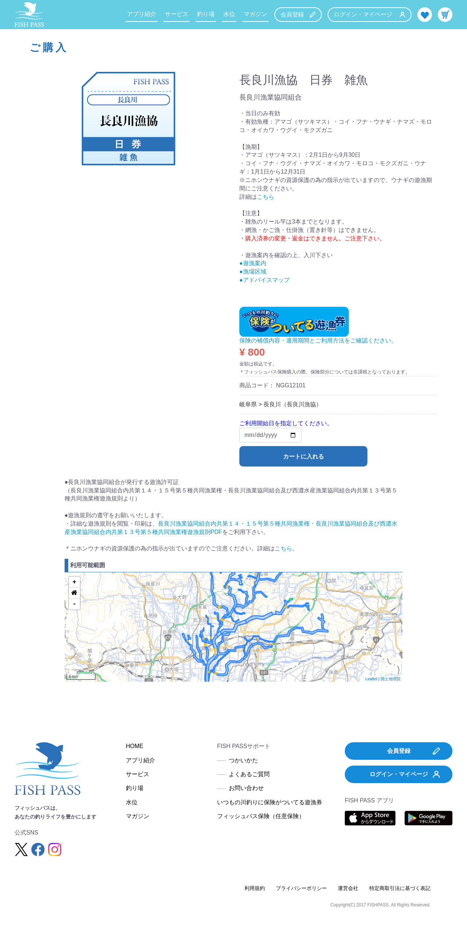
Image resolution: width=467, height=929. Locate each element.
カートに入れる (303, 456)
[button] (74, 593)
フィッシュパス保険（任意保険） (261, 816)
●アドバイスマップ (264, 280)
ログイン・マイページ (369, 14)
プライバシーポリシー (301, 888)
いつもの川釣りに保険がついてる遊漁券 (269, 802)
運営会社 (348, 888)
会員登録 (298, 14)
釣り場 (206, 14)
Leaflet (371, 679)
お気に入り (424, 14)
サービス (176, 14)
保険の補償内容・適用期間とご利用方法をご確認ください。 (318, 340)
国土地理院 (391, 679)
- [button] (74, 604)
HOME (134, 746)
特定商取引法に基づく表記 (400, 888)
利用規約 (254, 888)
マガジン (255, 14)
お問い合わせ (246, 788)
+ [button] (74, 582)
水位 (229, 14)
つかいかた (243, 760)
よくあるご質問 (249, 774)
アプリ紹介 (141, 14)
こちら (265, 197)
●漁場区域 (252, 271)
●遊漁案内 (252, 263)
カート (445, 14)
